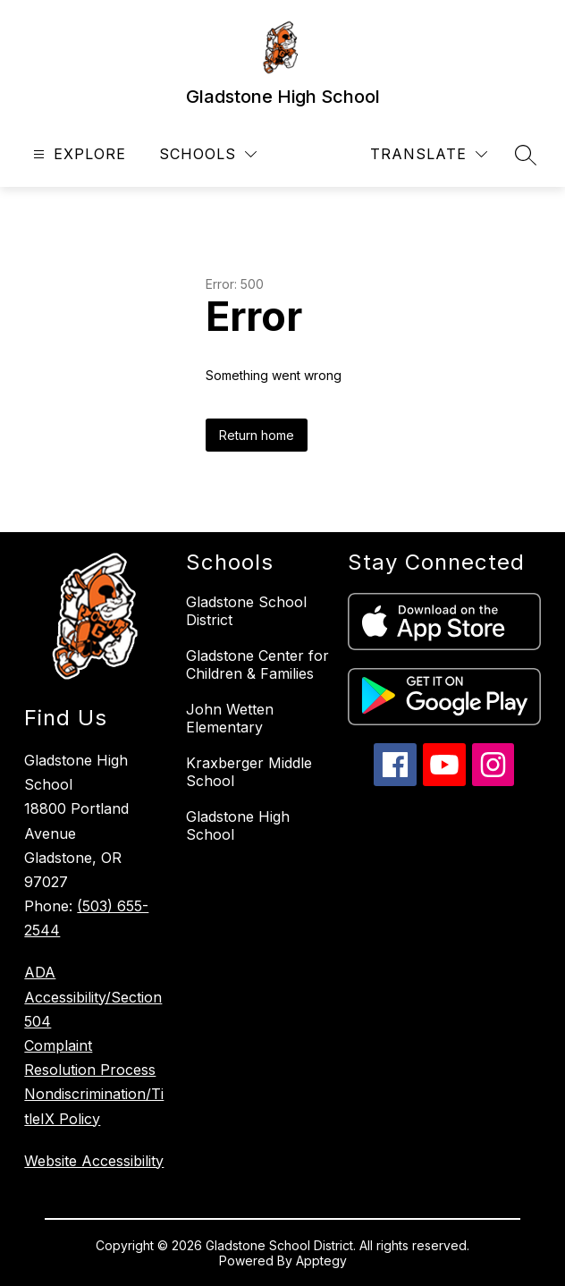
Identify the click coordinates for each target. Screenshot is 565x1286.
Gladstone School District (246, 611)
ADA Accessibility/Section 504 (93, 996)
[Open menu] (77, 154)
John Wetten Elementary (230, 718)
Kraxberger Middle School (249, 772)
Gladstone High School (238, 825)
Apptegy (321, 1260)
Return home (256, 435)
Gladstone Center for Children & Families (257, 664)
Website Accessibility (94, 1161)
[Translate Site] (429, 154)
